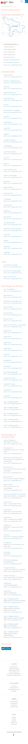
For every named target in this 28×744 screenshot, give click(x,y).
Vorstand (14, 686)
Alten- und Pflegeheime (9, 289)
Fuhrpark (14, 691)
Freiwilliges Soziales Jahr (10, 140)
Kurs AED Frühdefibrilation (14, 673)
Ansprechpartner (14, 687)
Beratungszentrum (8, 295)
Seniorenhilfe (7, 234)
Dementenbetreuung (9, 98)
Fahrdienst (6, 116)
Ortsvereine (6, 354)
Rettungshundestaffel (9, 222)
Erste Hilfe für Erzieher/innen (14, 675)
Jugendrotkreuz (7, 330)
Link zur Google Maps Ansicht (14, 65)
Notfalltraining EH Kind (14, 670)
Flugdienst (6, 134)
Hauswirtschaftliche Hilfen (10, 169)
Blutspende (6, 86)
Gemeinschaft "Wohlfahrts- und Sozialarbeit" (15, 325)
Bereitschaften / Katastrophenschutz (13, 301)
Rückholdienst (7, 366)
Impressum (14, 724)
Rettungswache (7, 360)
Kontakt (14, 719)
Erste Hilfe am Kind (14, 672)
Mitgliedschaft (7, 211)
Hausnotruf (6, 157)
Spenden (6, 240)
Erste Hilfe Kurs (14, 666)
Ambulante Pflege (8, 75)
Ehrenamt (6, 104)
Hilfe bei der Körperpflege (10, 175)
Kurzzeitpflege (7, 199)
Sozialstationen (7, 390)
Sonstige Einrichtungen (9, 378)
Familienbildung (7, 122)
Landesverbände (13, 6)
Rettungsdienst (7, 217)
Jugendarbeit (7, 181)
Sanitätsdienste (14, 701)
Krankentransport (8, 193)
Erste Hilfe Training (14, 668)
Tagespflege (7, 246)
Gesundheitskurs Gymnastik (11, 265)
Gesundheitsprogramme (10, 151)
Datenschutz (14, 722)
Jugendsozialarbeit (8, 187)
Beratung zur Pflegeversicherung (12, 81)
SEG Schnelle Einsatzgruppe (11, 372)
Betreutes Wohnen (8, 307)
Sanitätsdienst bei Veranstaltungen (12, 228)
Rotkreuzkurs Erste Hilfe (10, 276)
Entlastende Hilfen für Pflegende (12, 110)
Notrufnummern (14, 707)
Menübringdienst (8, 205)
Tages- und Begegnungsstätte (11, 401)
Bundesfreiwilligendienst (10, 92)
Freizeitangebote (8, 146)
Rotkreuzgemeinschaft (14, 689)
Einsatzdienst (14, 703)
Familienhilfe (7, 128)
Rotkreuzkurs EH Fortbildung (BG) (12, 271)
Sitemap (14, 720)
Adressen (7, 6)
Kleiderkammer (7, 348)
